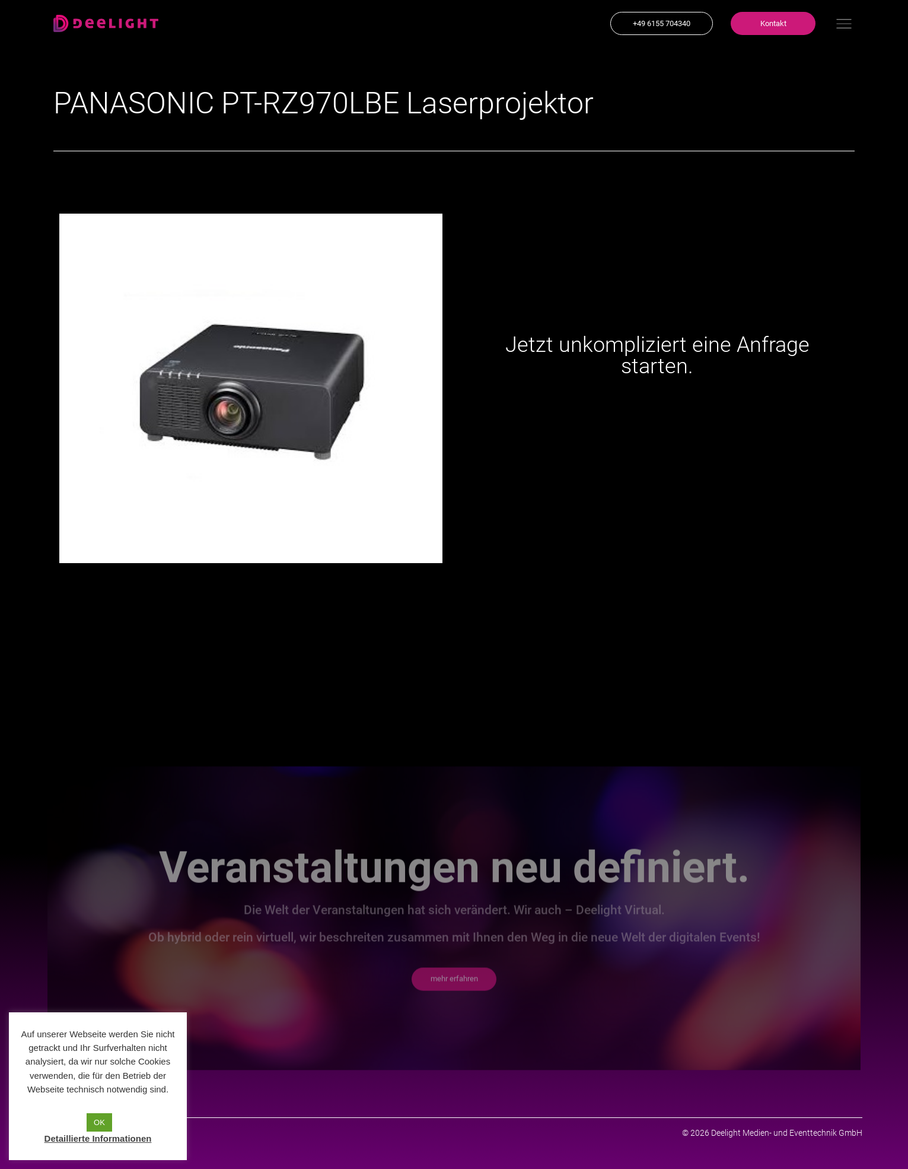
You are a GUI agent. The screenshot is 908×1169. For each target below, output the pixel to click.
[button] (661, 23)
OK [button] (99, 1122)
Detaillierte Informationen (98, 1138)
